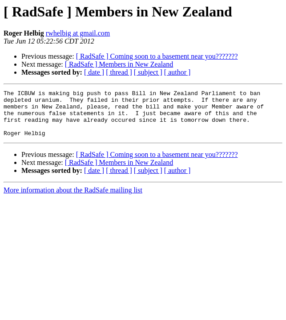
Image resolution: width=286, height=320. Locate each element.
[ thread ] (119, 72)
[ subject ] (148, 72)
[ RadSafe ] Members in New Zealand (119, 64)
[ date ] (94, 72)
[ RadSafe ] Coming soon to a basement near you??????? (157, 56)
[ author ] (177, 72)
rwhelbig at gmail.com (78, 33)
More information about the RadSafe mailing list (73, 199)
